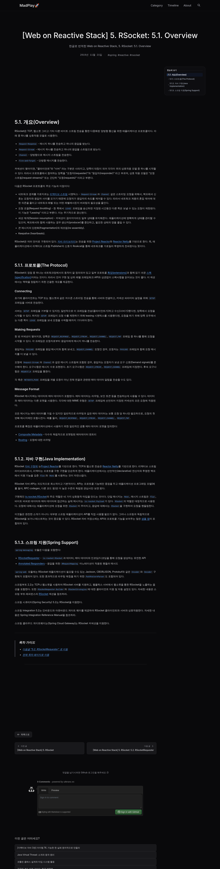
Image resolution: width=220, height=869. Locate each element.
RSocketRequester (29, 558)
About (187, 5)
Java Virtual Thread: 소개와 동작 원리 (35, 854)
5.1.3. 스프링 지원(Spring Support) (185, 90)
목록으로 (23, 734)
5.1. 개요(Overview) (177, 75)
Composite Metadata (30, 434)
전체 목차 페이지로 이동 (36, 654)
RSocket (43, 593)
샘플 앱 (145, 518)
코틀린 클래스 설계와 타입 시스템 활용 (36, 861)
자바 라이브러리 (66, 241)
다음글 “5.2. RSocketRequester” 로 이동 (45, 649)
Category (157, 5)
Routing (22, 439)
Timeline (173, 5)
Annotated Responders (31, 563)
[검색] (199, 5)
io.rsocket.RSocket (36, 496)
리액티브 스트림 (59, 194)
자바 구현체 (31, 466)
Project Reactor (101, 241)
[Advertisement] (85, 89)
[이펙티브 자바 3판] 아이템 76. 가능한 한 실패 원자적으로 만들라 (48, 847)
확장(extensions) (117, 272)
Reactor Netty (121, 241)
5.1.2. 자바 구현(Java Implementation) (179, 84)
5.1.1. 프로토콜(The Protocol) (182, 79)
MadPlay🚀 (29, 5)
